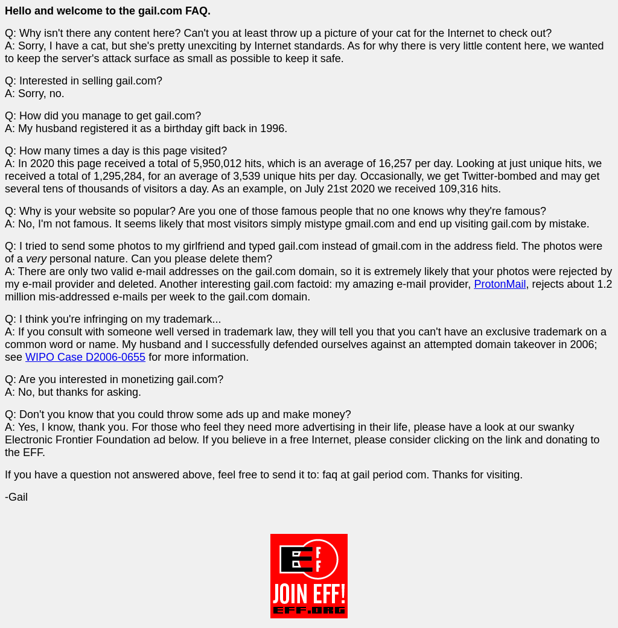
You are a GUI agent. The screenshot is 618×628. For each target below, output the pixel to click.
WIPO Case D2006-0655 (85, 357)
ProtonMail (500, 284)
